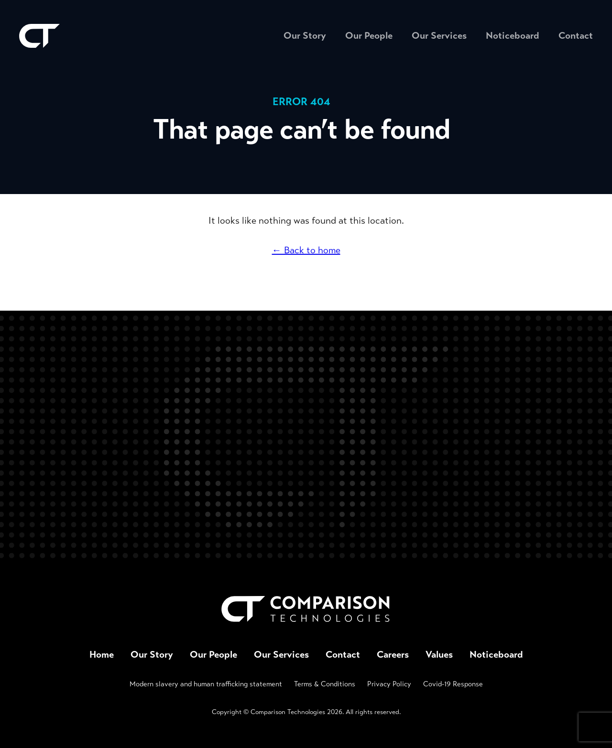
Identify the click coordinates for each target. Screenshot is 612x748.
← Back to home (306, 250)
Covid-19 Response (453, 684)
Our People (369, 36)
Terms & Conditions (324, 684)
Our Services (439, 36)
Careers (393, 655)
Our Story (305, 36)
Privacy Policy (389, 684)
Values (439, 655)
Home (101, 655)
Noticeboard (512, 36)
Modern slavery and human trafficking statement (206, 684)
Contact (575, 36)
